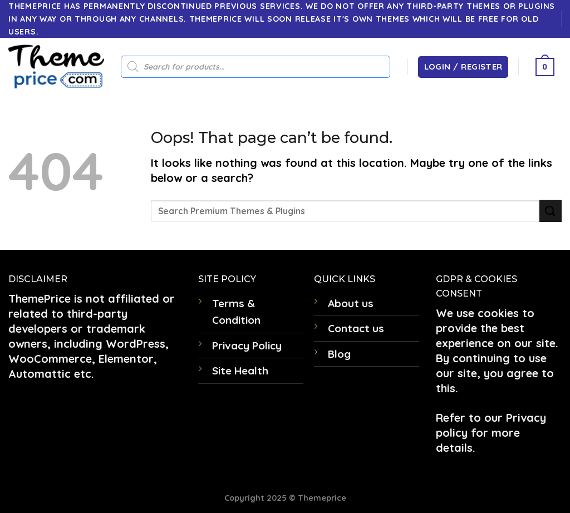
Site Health (240, 370)
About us (351, 303)
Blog (339, 354)
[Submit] (550, 210)
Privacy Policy (247, 345)
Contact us (356, 328)
